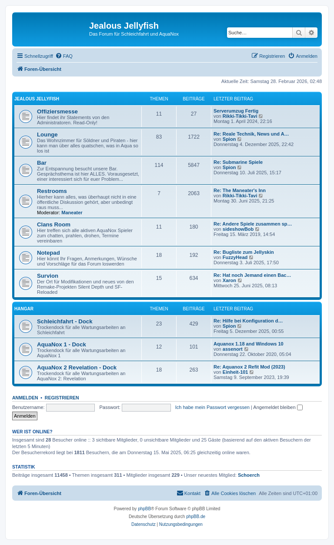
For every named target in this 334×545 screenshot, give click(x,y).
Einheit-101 (235, 372)
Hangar (23, 308)
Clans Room (53, 224)
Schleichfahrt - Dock (65, 321)
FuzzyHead (235, 257)
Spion (229, 139)
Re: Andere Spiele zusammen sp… (253, 223)
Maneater (71, 212)
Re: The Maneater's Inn (240, 190)
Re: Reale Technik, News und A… (251, 133)
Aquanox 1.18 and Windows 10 (249, 343)
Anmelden (25, 397)
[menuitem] (64, 56)
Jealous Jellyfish (36, 98)
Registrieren (62, 397)
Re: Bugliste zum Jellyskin (244, 252)
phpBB (144, 508)
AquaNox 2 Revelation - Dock (77, 367)
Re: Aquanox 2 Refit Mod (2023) (249, 366)
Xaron (229, 280)
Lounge (47, 134)
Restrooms (52, 191)
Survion (47, 275)
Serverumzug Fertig (236, 110)
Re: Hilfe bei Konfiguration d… (248, 320)
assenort (233, 349)
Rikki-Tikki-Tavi (240, 116)
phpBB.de (195, 516)
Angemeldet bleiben (277, 407)
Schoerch (249, 475)
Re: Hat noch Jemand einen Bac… (252, 275)
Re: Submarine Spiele (238, 162)
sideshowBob (238, 229)
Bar (42, 163)
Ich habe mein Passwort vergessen (212, 407)
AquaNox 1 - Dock (61, 344)
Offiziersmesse (57, 111)
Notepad (48, 252)
